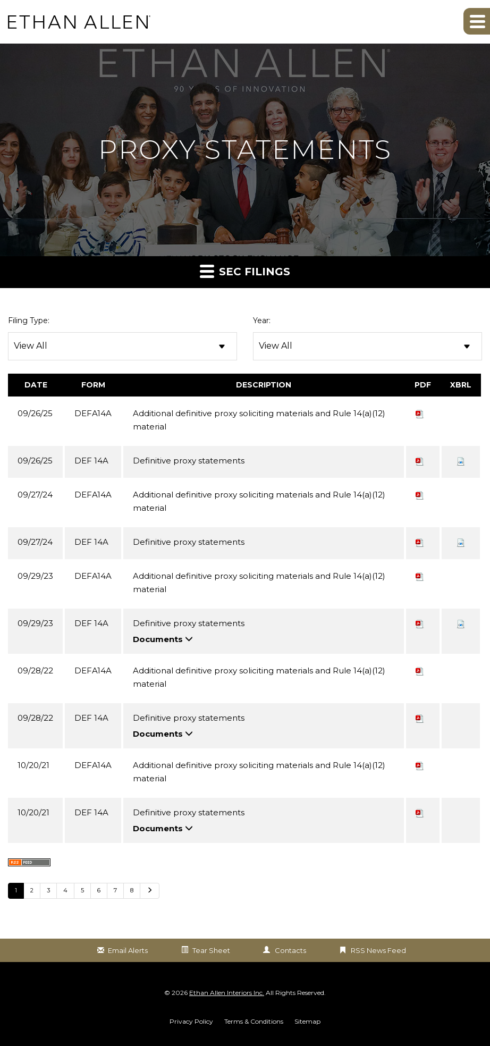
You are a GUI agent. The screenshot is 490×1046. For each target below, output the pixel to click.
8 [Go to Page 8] (131, 890)
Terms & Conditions (253, 1021)
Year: (262, 320)
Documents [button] (163, 639)
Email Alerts (128, 950)
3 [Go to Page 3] (48, 890)
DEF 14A (91, 460)
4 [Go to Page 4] (65, 890)
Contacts (290, 950)
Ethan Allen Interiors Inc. (226, 993)
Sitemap (307, 1021)
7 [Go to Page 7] (115, 890)
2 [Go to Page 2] (31, 890)
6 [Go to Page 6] (98, 890)
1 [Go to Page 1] (16, 890)
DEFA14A (93, 413)
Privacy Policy (191, 1021)
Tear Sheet (211, 950)
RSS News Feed (378, 950)
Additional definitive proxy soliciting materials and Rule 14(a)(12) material (259, 420)
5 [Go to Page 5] (82, 890)
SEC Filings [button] (245, 271)
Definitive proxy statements (188, 460)
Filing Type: (28, 320)
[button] (476, 21)
